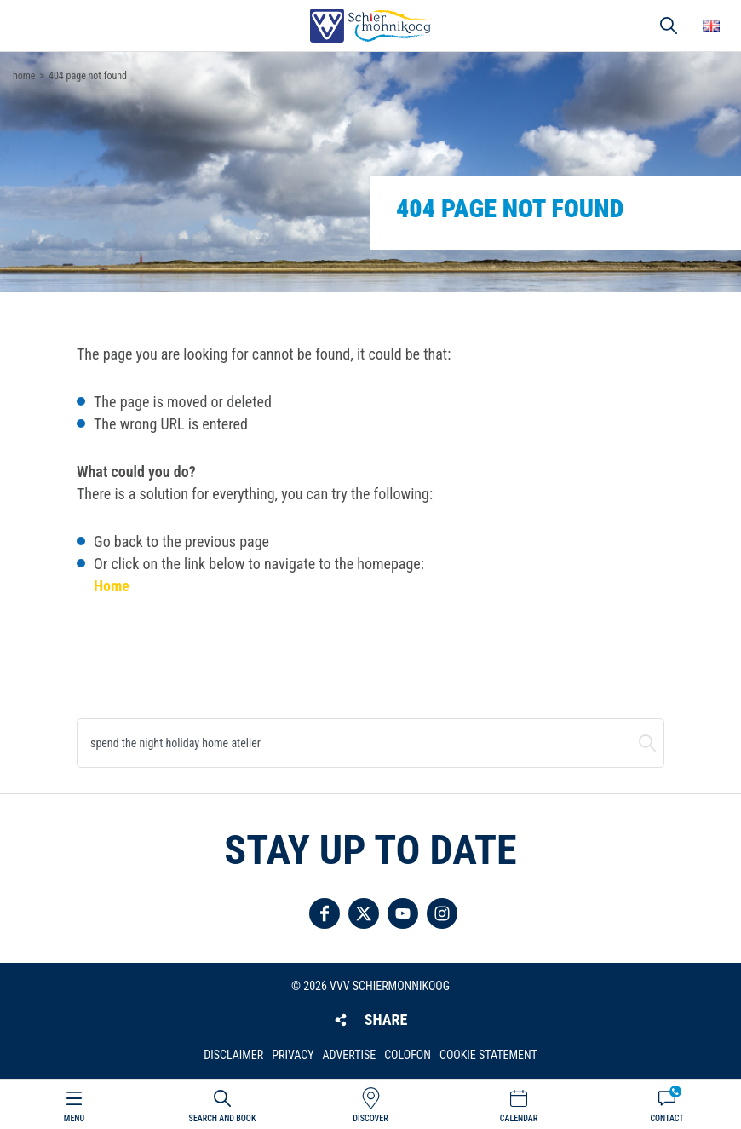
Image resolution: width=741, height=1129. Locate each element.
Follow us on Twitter (363, 913)
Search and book (222, 1118)
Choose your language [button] (711, 26)
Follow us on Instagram (442, 913)
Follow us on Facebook (324, 913)
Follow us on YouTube (403, 913)
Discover (370, 1118)
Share (386, 1019)
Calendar (518, 1118)
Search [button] (669, 26)
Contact (666, 1118)
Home (111, 586)
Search (647, 743)
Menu (74, 1118)
